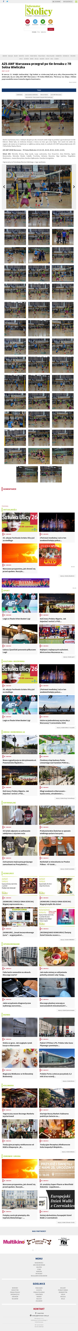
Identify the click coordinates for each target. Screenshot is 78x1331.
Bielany (16, 56)
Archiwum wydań (39, 1265)
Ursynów (26, 59)
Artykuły (34, 32)
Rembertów (59, 56)
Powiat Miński (33, 56)
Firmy (38, 32)
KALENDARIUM (35, 22)
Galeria (39, 1267)
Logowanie (56, 1)
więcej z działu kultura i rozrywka (65, 727)
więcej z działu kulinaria (68, 1152)
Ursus (21, 59)
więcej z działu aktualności (67, 576)
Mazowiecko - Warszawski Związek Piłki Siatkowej (39, 97)
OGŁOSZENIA (43, 22)
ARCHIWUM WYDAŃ (27, 22)
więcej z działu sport (68, 657)
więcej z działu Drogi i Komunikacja (65, 798)
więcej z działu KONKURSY (67, 939)
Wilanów (42, 59)
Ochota (27, 56)
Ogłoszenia (43, 32)
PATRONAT (39, 1274)
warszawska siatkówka (31, 94)
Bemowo (5, 56)
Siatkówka (19, 94)
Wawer (31, 59)
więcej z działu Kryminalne (67, 869)
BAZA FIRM (50, 22)
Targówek (72, 56)
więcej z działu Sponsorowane (66, 1010)
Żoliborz (56, 59)
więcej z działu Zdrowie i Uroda (66, 1222)
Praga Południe (50, 56)
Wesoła (36, 59)
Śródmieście (66, 56)
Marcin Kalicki (44, 94)
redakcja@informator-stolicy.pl (40, 1315)
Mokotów (21, 56)
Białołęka (10, 56)
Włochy (47, 59)
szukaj (51, 29)
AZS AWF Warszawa (56, 94)
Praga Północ (41, 56)
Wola (52, 59)
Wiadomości (39, 1263)
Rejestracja (68, 1)
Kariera (39, 1271)
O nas (39, 1269)
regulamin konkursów (39, 1276)
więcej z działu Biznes (68, 1081)
